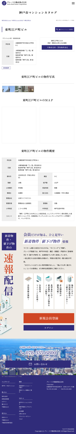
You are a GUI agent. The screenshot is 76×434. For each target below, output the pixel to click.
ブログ (21, 419)
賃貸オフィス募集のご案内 (25, 391)
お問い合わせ (22, 414)
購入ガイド (5, 404)
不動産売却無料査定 (7, 422)
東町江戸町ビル (28, 20)
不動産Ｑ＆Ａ (5, 407)
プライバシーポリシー (25, 416)
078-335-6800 (41, 352)
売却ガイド (5, 417)
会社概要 (21, 411)
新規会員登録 (5, 399)
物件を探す (5, 396)
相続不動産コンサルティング (25, 407)
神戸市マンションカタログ (17, 20)
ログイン (4, 401)
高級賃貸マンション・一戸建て (25, 386)
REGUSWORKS (71, 429)
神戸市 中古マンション (6, 20)
